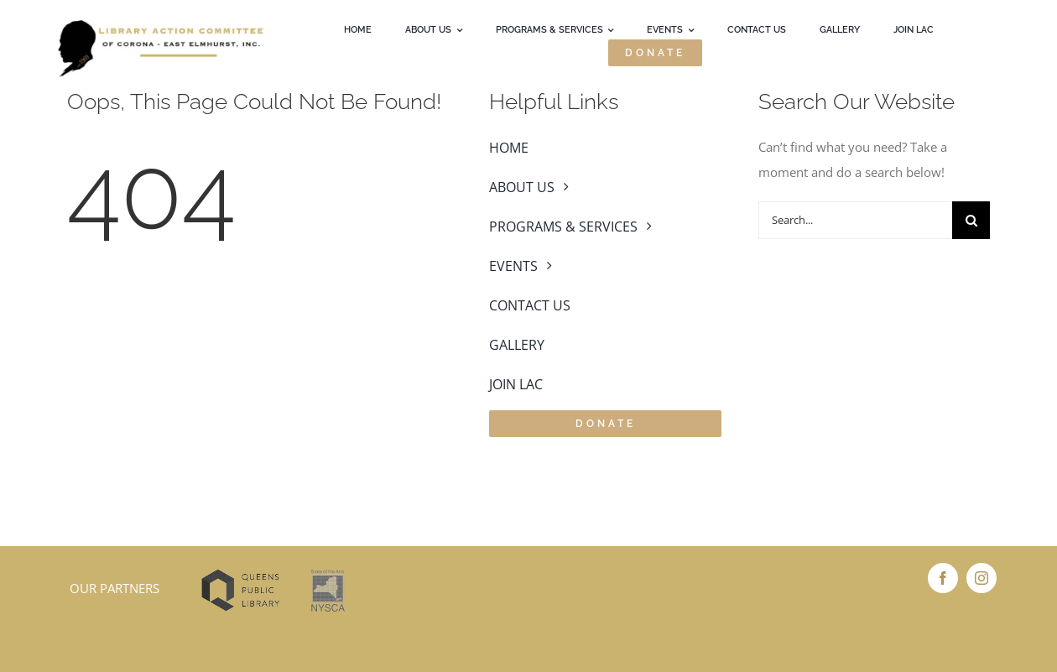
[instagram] (981, 578)
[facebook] (943, 578)
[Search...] (855, 220)
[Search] (971, 220)
